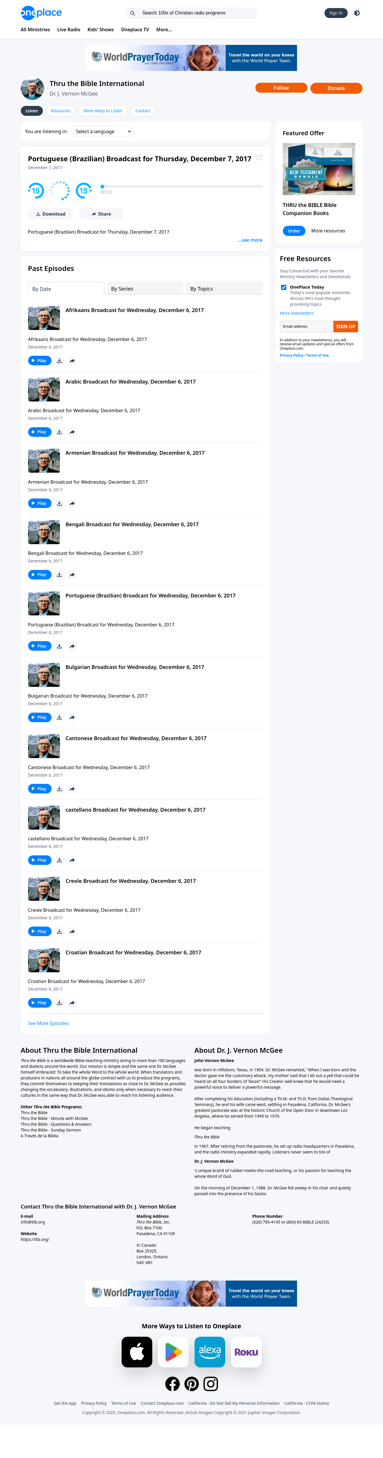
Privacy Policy (94, 1401)
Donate (336, 88)
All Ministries (35, 29)
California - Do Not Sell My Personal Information (234, 1401)
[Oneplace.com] (41, 13)
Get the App (65, 1401)
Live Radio (68, 29)
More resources (328, 231)
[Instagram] (211, 1382)
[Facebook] (172, 1382)
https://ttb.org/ (35, 1238)
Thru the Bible (34, 1111)
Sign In (336, 13)
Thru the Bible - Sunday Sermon (51, 1128)
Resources (60, 110)
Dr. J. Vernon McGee (74, 93)
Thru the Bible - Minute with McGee (54, 1117)
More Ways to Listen (103, 110)
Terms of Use (123, 1401)
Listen (32, 110)
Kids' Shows (100, 29)
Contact (142, 110)
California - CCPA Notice (306, 1401)
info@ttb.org (33, 1221)
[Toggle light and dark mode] (356, 13)
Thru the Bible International (97, 83)
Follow (281, 88)
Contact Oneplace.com (162, 1401)
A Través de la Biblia (39, 1134)
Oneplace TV (135, 29)
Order (294, 231)
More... (164, 29)
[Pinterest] (191, 1382)
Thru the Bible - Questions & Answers (56, 1123)
